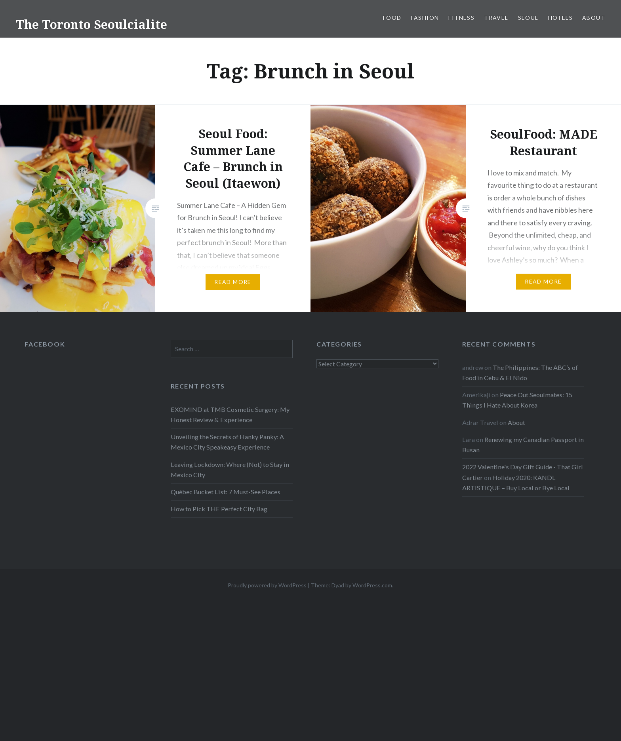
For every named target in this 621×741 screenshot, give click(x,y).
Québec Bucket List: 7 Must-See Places (225, 491)
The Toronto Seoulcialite (91, 24)
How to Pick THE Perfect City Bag (219, 508)
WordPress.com (372, 585)
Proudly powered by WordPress (267, 585)
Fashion (425, 17)
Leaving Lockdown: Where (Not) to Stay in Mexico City (230, 469)
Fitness (461, 17)
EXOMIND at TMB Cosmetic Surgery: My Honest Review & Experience (230, 414)
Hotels (560, 17)
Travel (496, 17)
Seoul (528, 17)
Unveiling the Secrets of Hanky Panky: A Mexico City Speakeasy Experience (227, 442)
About (593, 17)
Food (392, 17)
